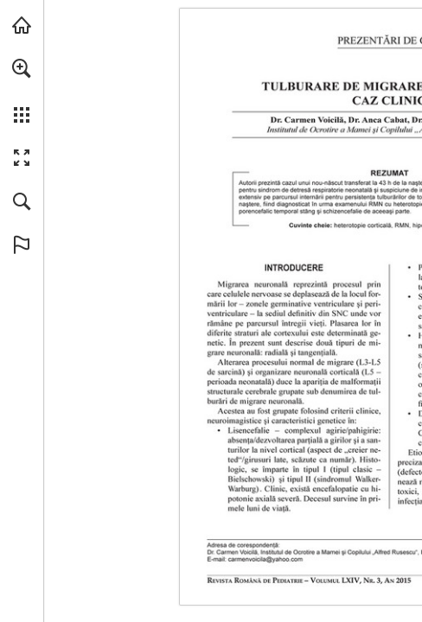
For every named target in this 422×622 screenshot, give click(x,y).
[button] (21, 68)
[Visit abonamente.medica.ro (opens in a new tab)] (21, 25)
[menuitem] (21, 91)
